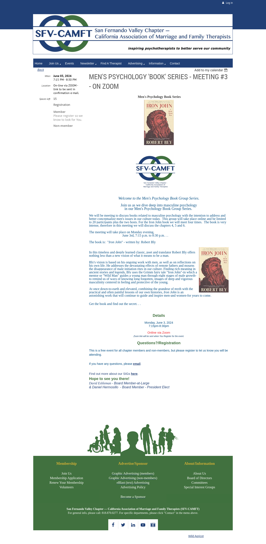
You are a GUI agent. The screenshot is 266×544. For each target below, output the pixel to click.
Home (37, 12)
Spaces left (44, 98)
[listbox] (211, 70)
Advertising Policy (133, 487)
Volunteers (66, 487)
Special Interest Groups (199, 487)
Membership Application (66, 478)
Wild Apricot (196, 536)
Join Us (66, 473)
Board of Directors (199, 478)
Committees (199, 482)
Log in (229, 3)
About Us (199, 473)
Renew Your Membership (66, 482)
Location (46, 85)
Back (40, 70)
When (47, 76)
